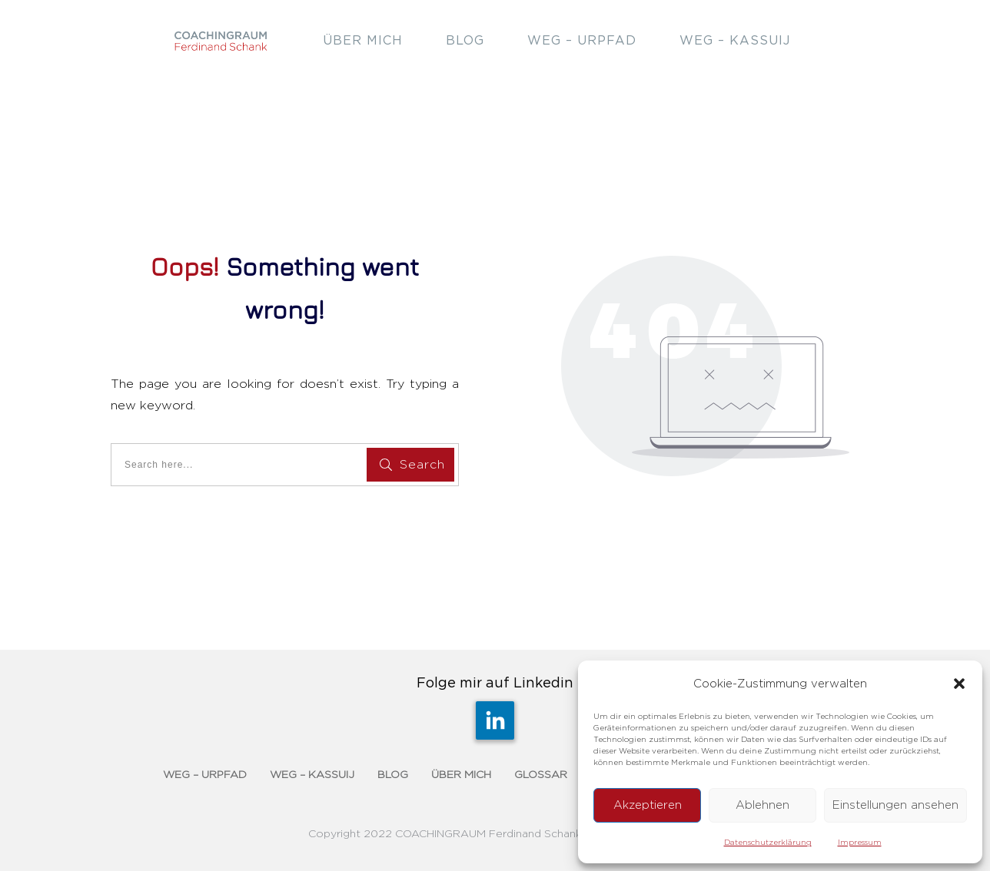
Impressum (860, 842)
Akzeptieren (647, 805)
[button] (959, 683)
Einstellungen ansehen (895, 805)
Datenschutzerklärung (768, 842)
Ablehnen (762, 805)
